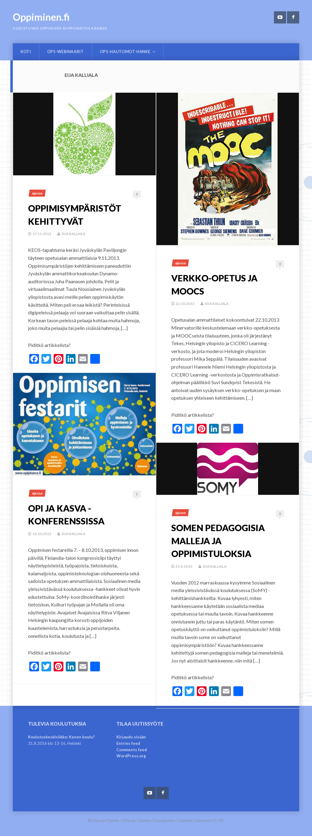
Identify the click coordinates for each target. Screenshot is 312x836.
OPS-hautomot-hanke (125, 51)
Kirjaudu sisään (131, 736)
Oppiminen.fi (41, 17)
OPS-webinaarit (65, 51)
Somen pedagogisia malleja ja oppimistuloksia (226, 540)
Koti (26, 51)
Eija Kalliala (74, 233)
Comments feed (131, 749)
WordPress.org (131, 755)
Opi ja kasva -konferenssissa (72, 514)
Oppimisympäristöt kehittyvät (83, 214)
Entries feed (128, 743)
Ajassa (37, 193)
